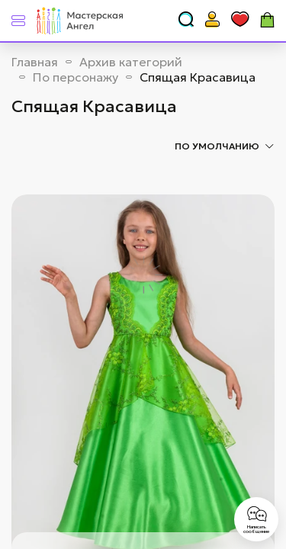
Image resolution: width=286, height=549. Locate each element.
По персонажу (75, 77)
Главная (34, 61)
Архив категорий (130, 61)
